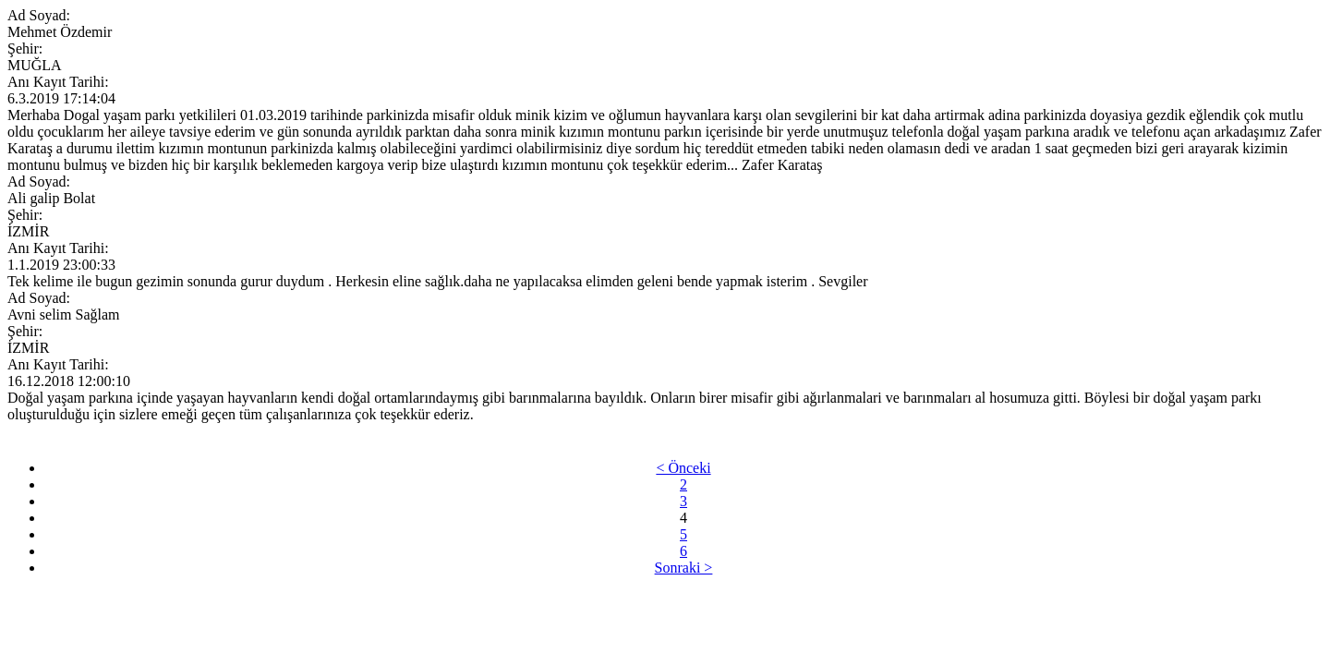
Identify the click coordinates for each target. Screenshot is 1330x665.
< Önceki (683, 468)
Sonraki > (684, 567)
